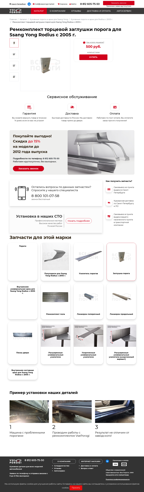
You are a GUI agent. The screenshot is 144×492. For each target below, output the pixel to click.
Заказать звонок (118, 3)
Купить (93, 57)
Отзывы (76, 11)
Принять (76, 488)
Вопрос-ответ (87, 468)
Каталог (39, 11)
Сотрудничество (61, 466)
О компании (57, 11)
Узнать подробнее (79, 221)
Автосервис (124, 11)
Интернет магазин (90, 461)
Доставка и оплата (99, 11)
